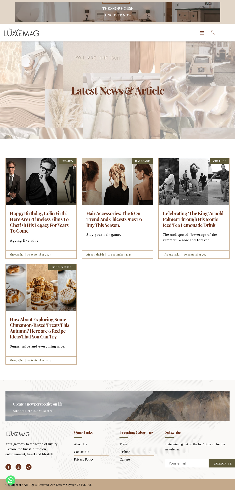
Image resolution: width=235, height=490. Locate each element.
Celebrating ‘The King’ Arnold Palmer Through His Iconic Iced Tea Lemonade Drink (193, 219)
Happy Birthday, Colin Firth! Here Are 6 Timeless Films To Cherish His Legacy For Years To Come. (39, 222)
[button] (201, 32)
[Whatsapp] (10, 480)
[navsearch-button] (212, 32)
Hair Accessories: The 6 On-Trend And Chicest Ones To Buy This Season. (114, 219)
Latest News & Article (117, 89)
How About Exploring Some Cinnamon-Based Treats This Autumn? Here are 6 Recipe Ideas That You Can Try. (39, 328)
